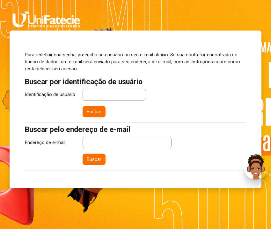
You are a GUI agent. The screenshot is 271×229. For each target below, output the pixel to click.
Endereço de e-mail (45, 142)
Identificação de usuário (50, 94)
